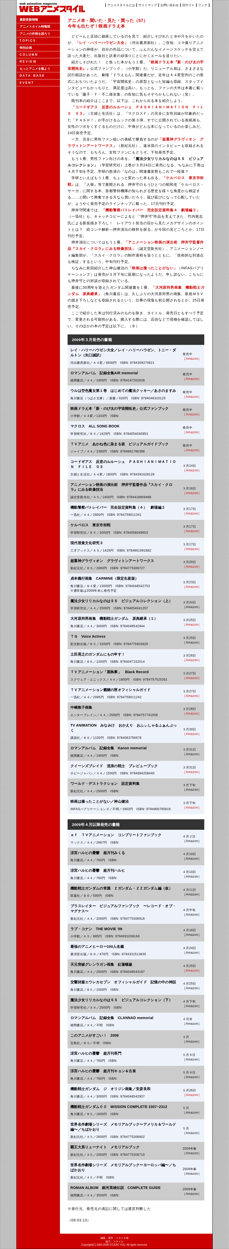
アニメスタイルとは (121, 5)
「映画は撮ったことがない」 (152, 268)
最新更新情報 (29, 19)
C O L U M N (28, 54)
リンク (202, 5)
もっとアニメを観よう (35, 69)
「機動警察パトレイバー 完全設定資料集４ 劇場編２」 (151, 210)
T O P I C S (27, 40)
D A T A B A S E (32, 75)
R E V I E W (28, 61)
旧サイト (188, 5)
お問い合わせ (169, 5)
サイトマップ (147, 5)
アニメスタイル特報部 (35, 26)
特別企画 (26, 48)
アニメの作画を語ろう (35, 34)
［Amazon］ (192, 358)
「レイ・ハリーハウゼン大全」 (101, 43)
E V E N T (26, 83)
